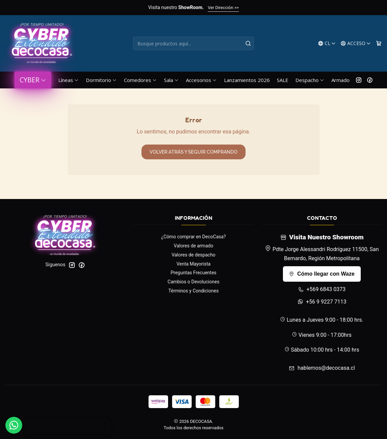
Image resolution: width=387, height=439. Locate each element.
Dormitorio (101, 80)
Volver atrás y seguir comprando (193, 152)
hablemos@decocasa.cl (322, 368)
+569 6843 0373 (322, 289)
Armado (340, 80)
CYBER (33, 79)
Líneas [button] (68, 80)
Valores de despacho (193, 254)
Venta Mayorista (193, 264)
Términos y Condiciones (193, 290)
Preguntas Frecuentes (193, 272)
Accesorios (201, 80)
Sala (171, 80)
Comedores (140, 80)
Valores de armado (193, 245)
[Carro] (379, 43)
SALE (282, 80)
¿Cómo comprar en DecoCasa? (193, 236)
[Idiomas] (327, 43)
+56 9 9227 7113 (322, 301)
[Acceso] (355, 43)
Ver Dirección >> (223, 7)
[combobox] (193, 43)
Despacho (309, 80)
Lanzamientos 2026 (247, 80)
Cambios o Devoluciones (194, 281)
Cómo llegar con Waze (321, 274)
